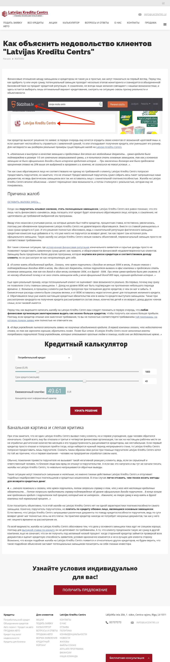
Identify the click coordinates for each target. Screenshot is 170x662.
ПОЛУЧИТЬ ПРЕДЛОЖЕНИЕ (85, 590)
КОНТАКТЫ (133, 22)
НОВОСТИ (65, 637)
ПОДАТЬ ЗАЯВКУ (12, 22)
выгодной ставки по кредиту (38, 529)
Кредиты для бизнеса (14, 641)
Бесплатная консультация (129, 658)
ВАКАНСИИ (65, 652)
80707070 (113, 622)
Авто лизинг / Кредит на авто (18, 627)
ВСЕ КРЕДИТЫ (35, 22)
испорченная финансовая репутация (67, 247)
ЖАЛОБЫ (19, 58)
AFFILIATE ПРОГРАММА (71, 648)
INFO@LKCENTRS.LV (145, 622)
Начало (7, 58)
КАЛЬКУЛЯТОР (71, 22)
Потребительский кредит (17, 619)
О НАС (118, 22)
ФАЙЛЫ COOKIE (68, 645)
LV (163, 2)
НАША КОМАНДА (69, 656)
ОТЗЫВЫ (64, 627)
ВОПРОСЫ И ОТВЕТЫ (97, 22)
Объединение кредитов (16, 623)
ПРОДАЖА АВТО (12, 630)
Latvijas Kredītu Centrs (109, 147)
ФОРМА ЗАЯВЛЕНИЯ (46, 637)
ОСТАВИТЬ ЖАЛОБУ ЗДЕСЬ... (24, 201)
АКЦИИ (53, 22)
